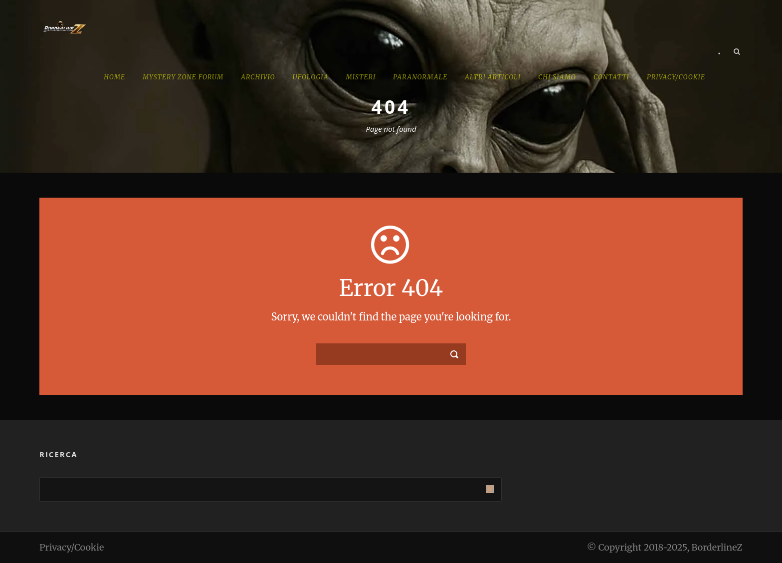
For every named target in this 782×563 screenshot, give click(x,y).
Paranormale (420, 77)
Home (114, 77)
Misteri (361, 77)
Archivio (258, 77)
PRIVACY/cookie (676, 77)
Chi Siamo (557, 77)
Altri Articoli (493, 77)
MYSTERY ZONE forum (183, 77)
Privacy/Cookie (71, 547)
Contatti (611, 77)
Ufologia (311, 77)
